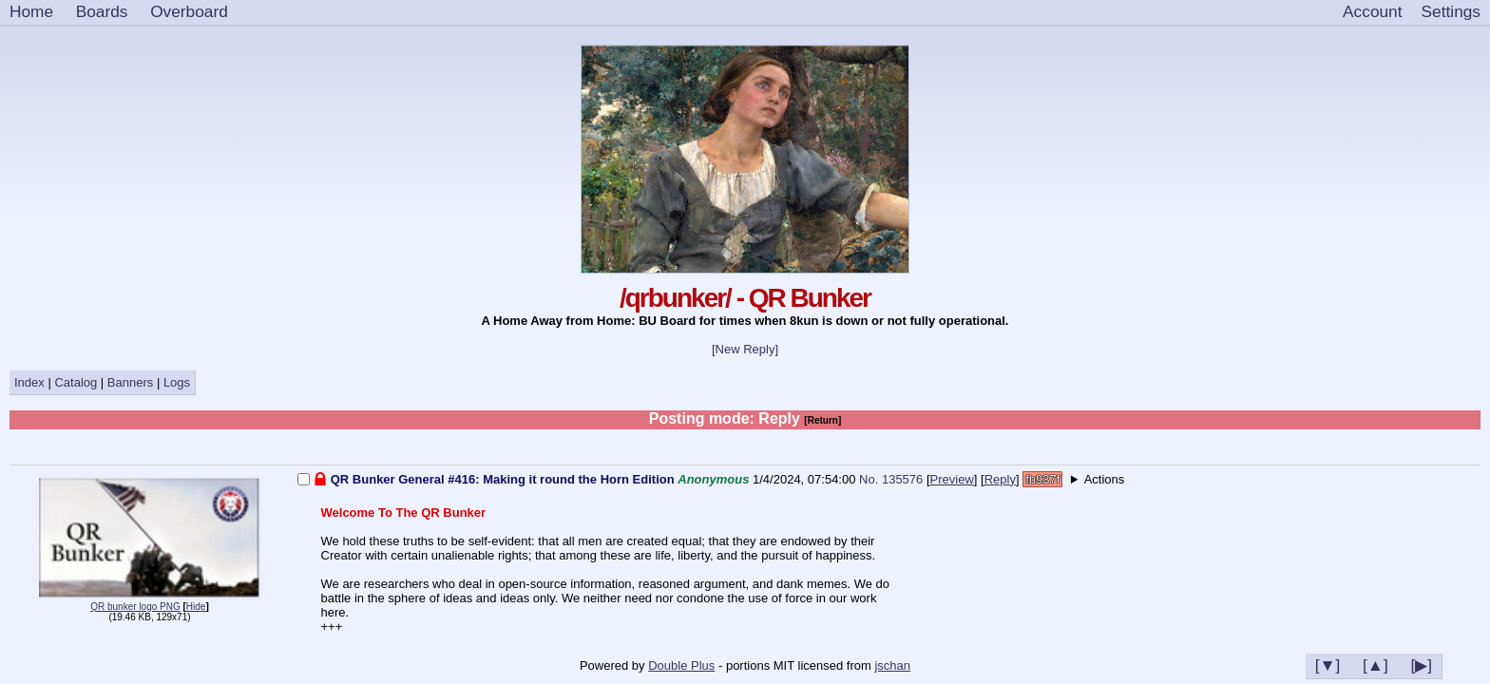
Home (31, 11)
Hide (196, 606)
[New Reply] (745, 349)
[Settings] (1451, 12)
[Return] (822, 420)
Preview (952, 479)
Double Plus (681, 665)
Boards (102, 11)
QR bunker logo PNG (135, 606)
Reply (1000, 479)
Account (1372, 11)
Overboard (189, 11)
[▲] (1375, 665)
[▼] (1328, 665)
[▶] (1421, 665)
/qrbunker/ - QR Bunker (745, 298)
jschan (892, 665)
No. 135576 (892, 479)
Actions (1104, 479)
